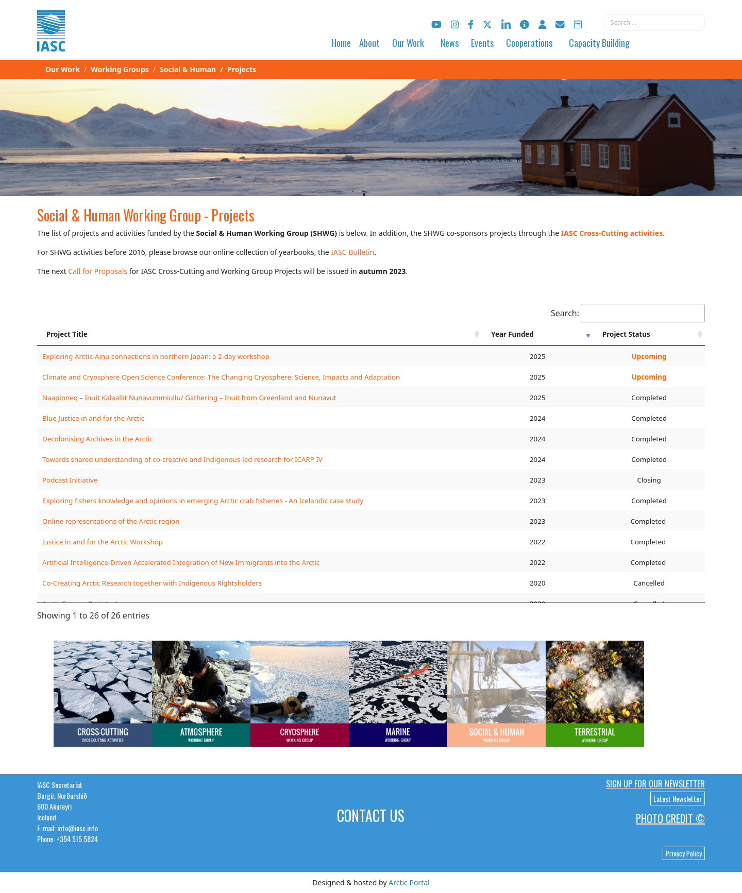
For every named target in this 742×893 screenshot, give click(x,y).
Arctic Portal (409, 882)
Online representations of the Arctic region (110, 521)
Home (341, 42)
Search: (628, 313)
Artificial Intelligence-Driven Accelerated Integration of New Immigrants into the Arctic (180, 562)
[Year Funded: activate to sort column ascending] (537, 334)
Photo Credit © (670, 818)
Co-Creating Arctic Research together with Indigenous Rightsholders (152, 583)
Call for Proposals (97, 271)
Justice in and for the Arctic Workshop (102, 541)
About (369, 42)
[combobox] (654, 22)
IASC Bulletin (352, 252)
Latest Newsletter (677, 798)
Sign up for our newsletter (655, 784)
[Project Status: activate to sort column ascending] (649, 334)
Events (482, 42)
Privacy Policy (684, 853)
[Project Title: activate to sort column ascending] (259, 334)
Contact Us (370, 815)
